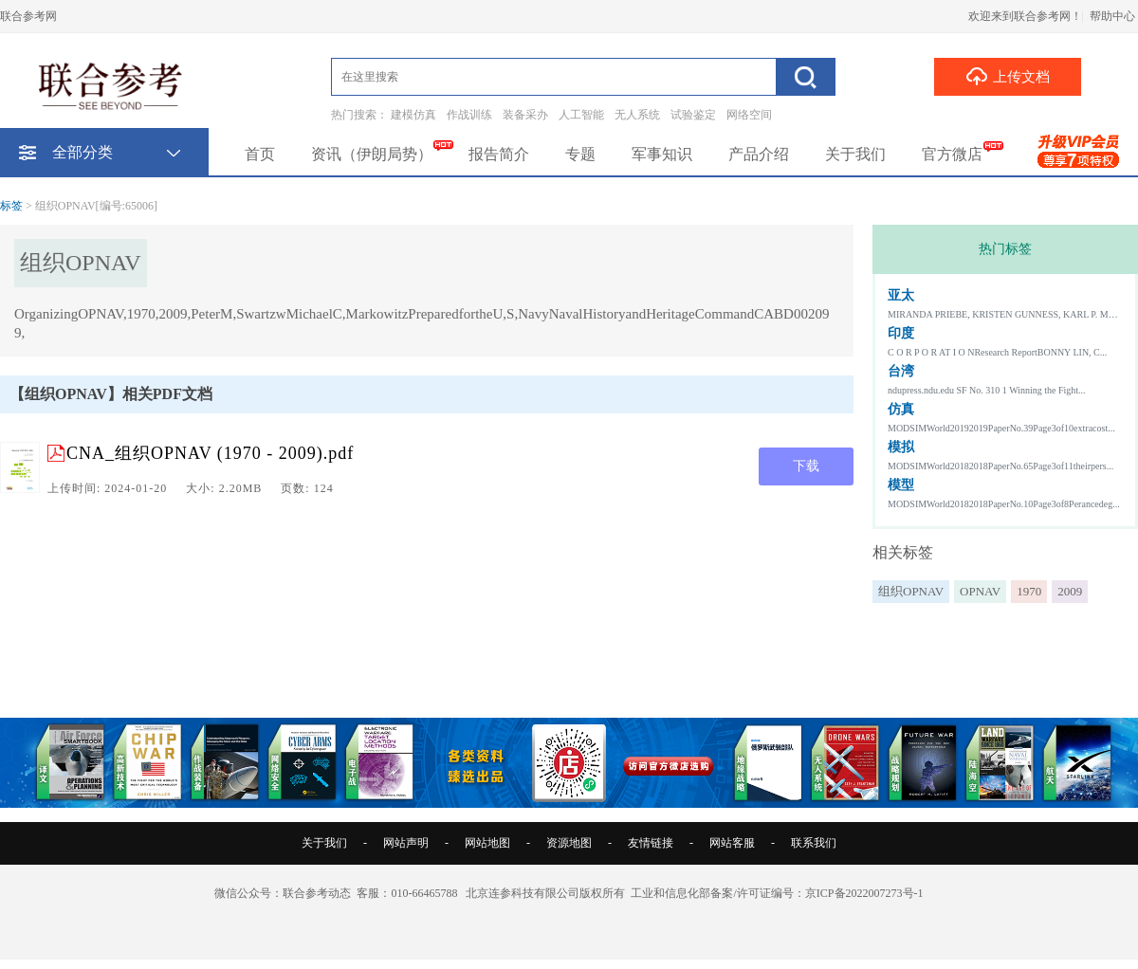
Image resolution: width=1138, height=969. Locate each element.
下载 (806, 466)
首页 (260, 154)
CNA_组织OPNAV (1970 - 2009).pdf (210, 453)
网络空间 (749, 114)
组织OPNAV (911, 591)
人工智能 (581, 114)
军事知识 (662, 154)
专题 (580, 154)
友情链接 (650, 843)
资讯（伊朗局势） (371, 154)
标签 (11, 205)
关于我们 (855, 154)
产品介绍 (758, 154)
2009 (1069, 591)
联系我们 (813, 843)
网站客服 (732, 843)
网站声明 (406, 843)
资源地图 (569, 843)
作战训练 (469, 114)
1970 (1029, 591)
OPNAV (980, 591)
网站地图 (487, 843)
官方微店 (952, 154)
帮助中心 (1112, 16)
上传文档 (1007, 75)
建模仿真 (413, 114)
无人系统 (637, 114)
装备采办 (525, 114)
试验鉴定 (693, 114)
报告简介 (498, 154)
